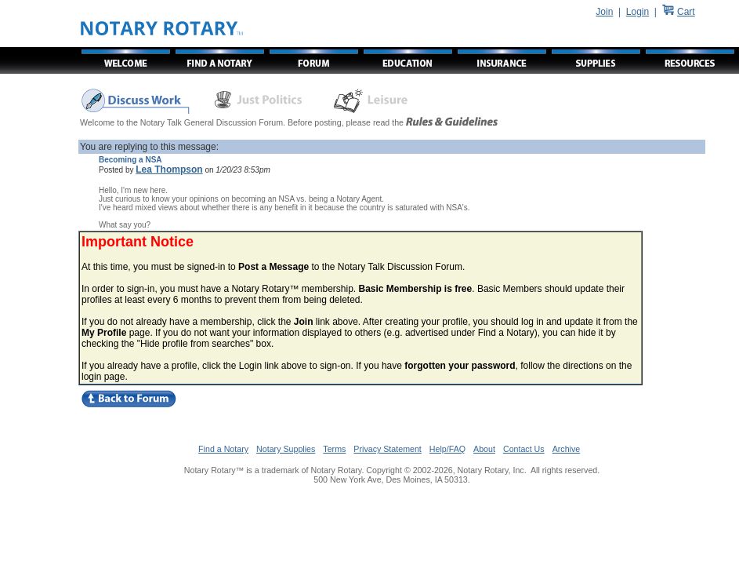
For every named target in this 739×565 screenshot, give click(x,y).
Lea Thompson (169, 169)
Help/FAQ (447, 449)
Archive (566, 449)
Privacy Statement (387, 449)
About (484, 449)
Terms (334, 449)
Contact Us (524, 449)
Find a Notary (223, 449)
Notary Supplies (285, 449)
